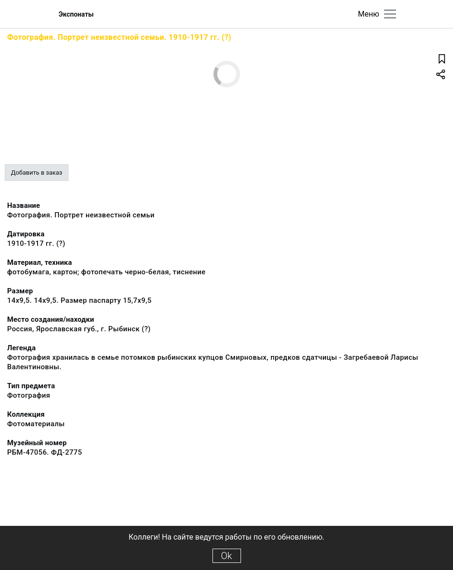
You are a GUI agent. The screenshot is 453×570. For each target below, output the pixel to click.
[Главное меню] (390, 14)
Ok (226, 555)
